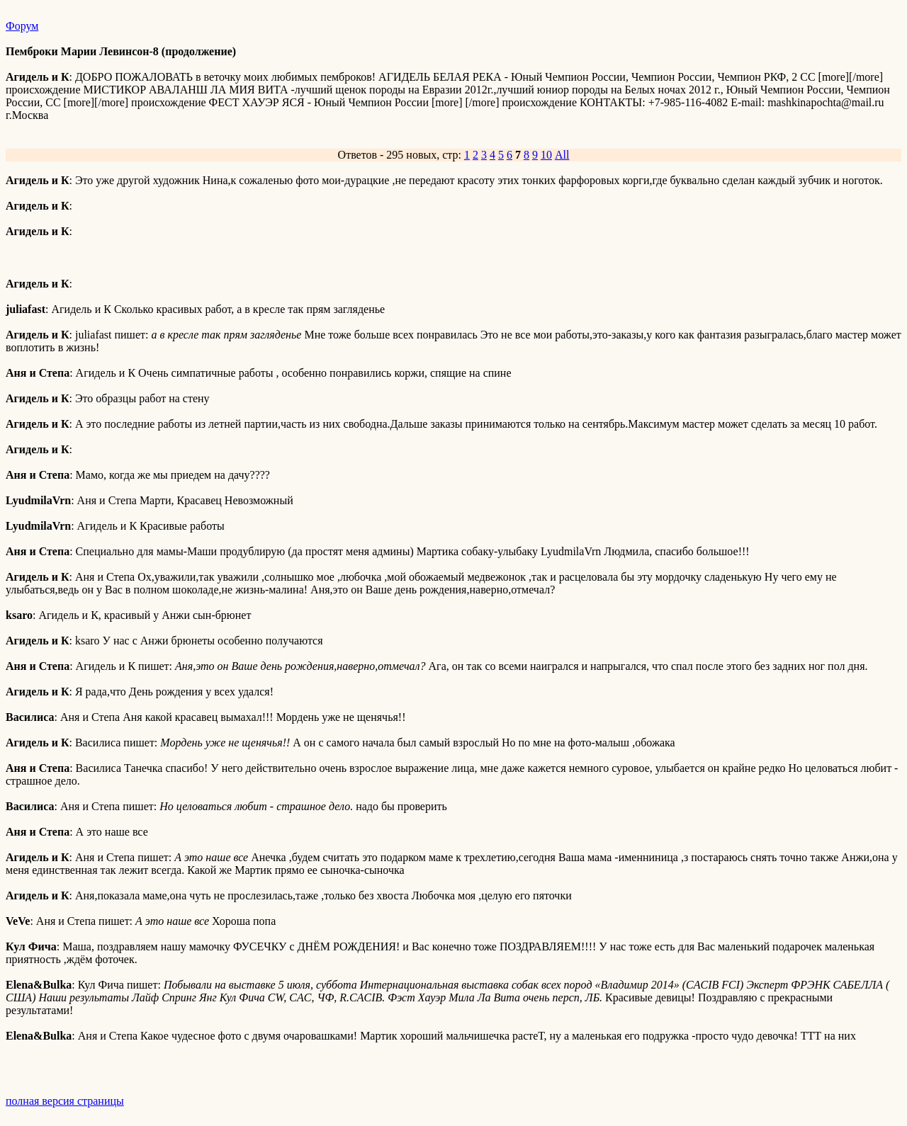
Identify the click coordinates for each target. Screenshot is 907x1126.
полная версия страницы (65, 1101)
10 (546, 155)
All (562, 155)
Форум (22, 26)
